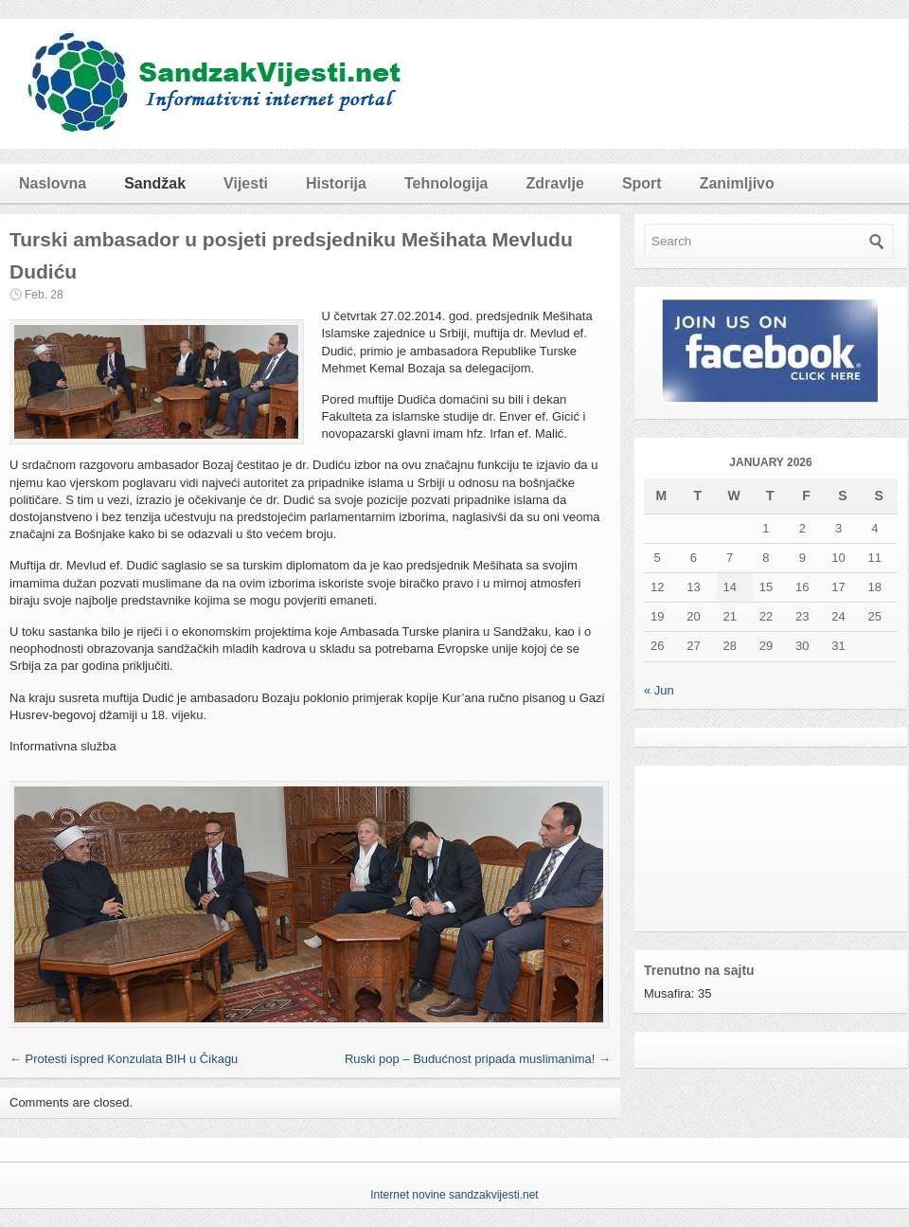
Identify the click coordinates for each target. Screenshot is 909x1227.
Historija (336, 183)
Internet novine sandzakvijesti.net (454, 1194)
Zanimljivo (737, 183)
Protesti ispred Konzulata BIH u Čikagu (123, 1059)
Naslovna (52, 183)
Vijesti (245, 183)
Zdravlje (555, 183)
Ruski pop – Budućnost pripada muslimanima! (478, 1059)
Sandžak (155, 183)
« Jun (659, 690)
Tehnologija (446, 183)
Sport (642, 183)
